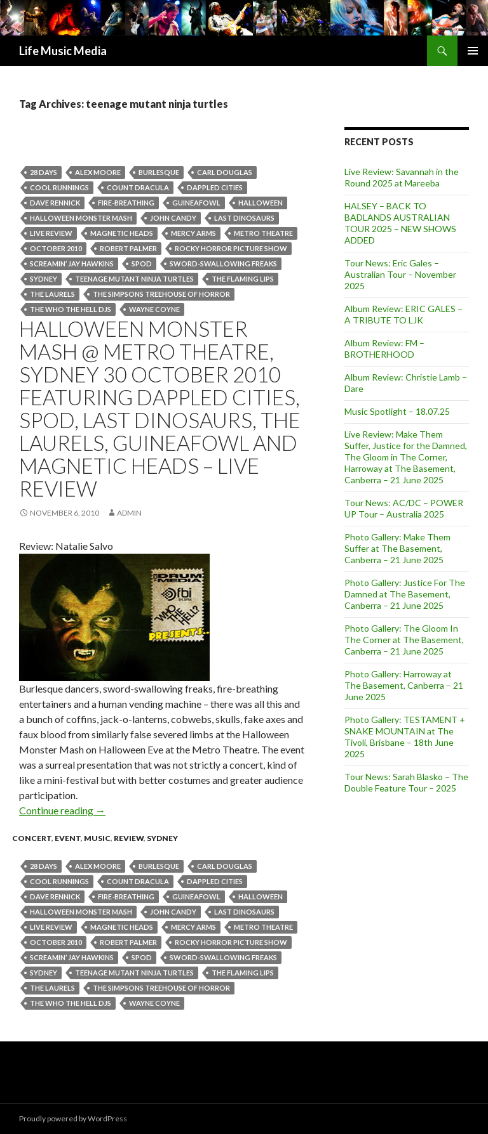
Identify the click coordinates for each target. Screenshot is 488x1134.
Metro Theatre (263, 233)
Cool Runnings (59, 187)
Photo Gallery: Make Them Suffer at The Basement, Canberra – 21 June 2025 (397, 548)
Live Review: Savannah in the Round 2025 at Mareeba (401, 177)
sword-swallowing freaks (223, 263)
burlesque (159, 172)
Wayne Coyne (154, 309)
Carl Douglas (224, 172)
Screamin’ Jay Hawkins (72, 263)
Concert (31, 838)
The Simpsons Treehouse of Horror (161, 294)
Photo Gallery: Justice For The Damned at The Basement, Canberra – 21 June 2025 (404, 594)
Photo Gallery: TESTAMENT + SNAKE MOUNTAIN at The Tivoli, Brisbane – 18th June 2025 (404, 736)
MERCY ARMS (193, 233)
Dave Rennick (55, 203)
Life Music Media (63, 51)
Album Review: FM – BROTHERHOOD (384, 348)
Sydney (43, 279)
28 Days (43, 172)
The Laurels (52, 294)
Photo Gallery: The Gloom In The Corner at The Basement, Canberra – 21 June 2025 (404, 639)
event (68, 838)
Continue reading (62, 810)
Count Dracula (138, 187)
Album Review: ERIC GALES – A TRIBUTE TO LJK (403, 314)
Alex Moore (98, 172)
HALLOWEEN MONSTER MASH (81, 218)
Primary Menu (473, 51)
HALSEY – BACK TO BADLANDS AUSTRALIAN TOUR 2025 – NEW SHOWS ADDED (400, 222)
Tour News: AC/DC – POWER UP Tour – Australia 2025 (403, 508)
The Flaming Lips (243, 279)
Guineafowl (196, 203)
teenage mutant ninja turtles (134, 279)
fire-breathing (126, 203)
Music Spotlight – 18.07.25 (397, 411)
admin (129, 513)
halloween (260, 203)
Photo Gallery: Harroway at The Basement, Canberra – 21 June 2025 (403, 685)
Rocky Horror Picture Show (231, 248)
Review (129, 838)
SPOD (142, 263)
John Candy (173, 218)
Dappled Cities (215, 187)
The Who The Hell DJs (70, 309)
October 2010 (56, 248)
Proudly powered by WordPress (73, 1118)
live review (51, 233)
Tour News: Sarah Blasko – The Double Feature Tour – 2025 (406, 782)
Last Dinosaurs (244, 218)
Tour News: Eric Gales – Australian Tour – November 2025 (400, 274)
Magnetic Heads (121, 233)
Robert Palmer (128, 248)
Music (97, 838)
